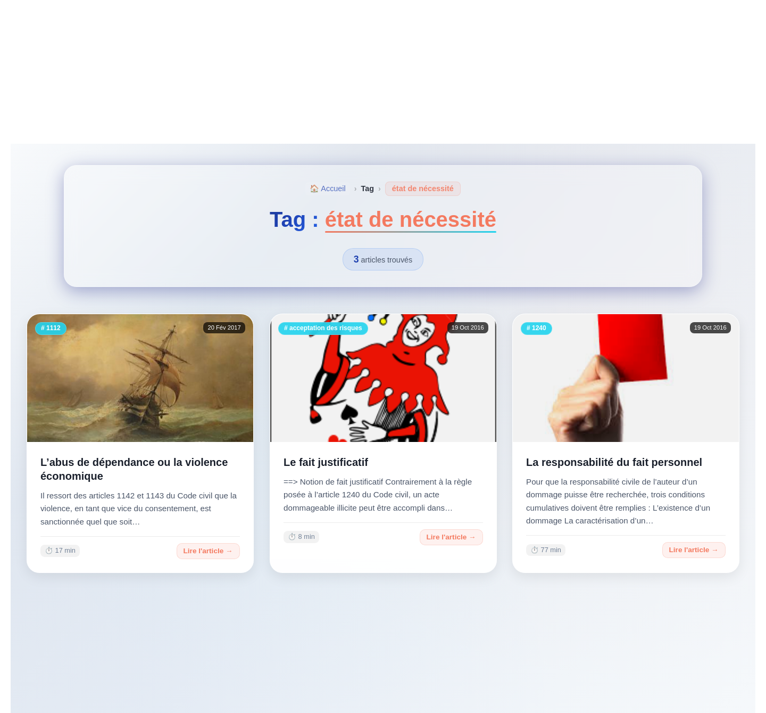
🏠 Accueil (328, 188)
